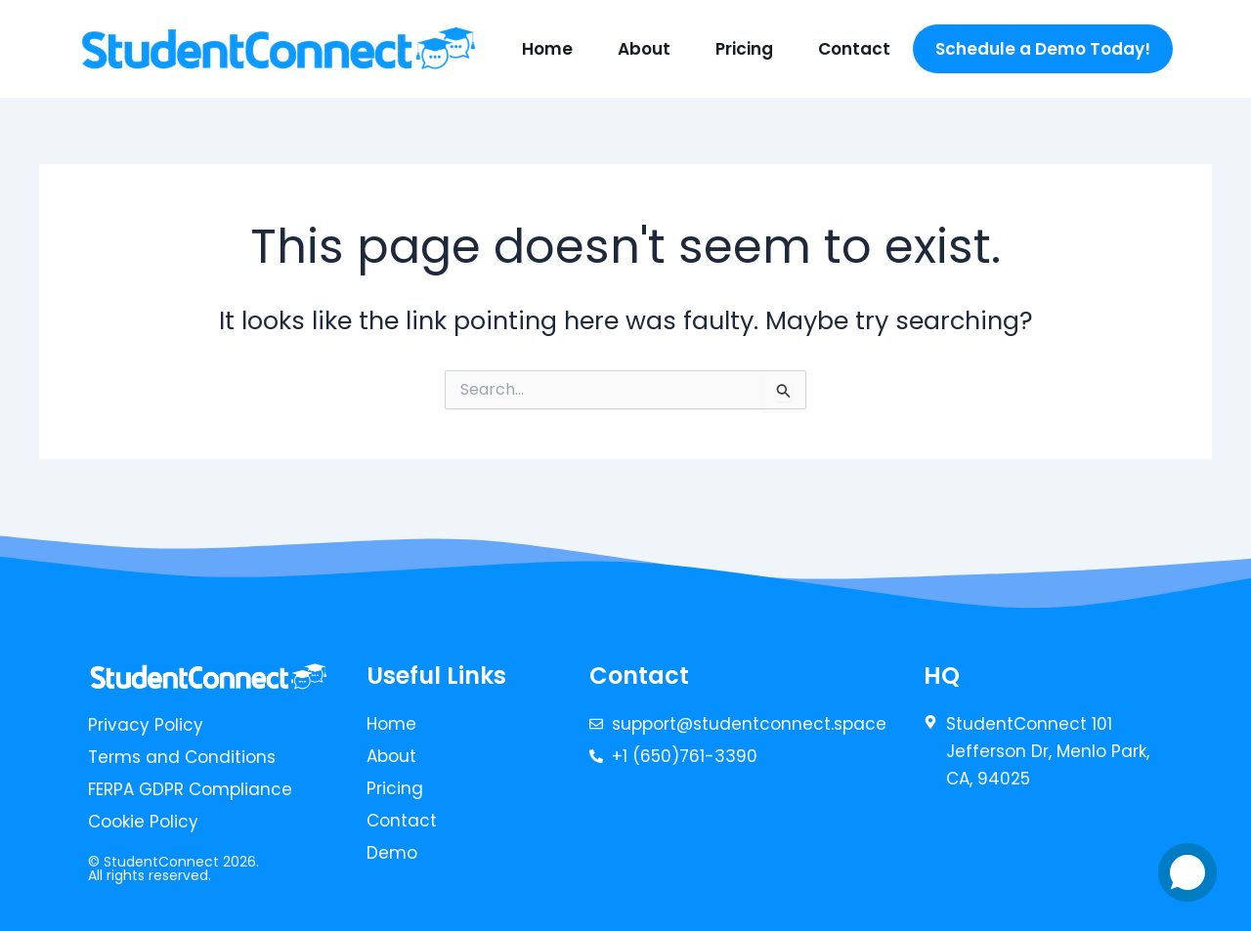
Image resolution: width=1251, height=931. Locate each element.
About (644, 49)
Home (547, 49)
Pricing (744, 49)
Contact (854, 49)
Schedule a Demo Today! (1042, 49)
